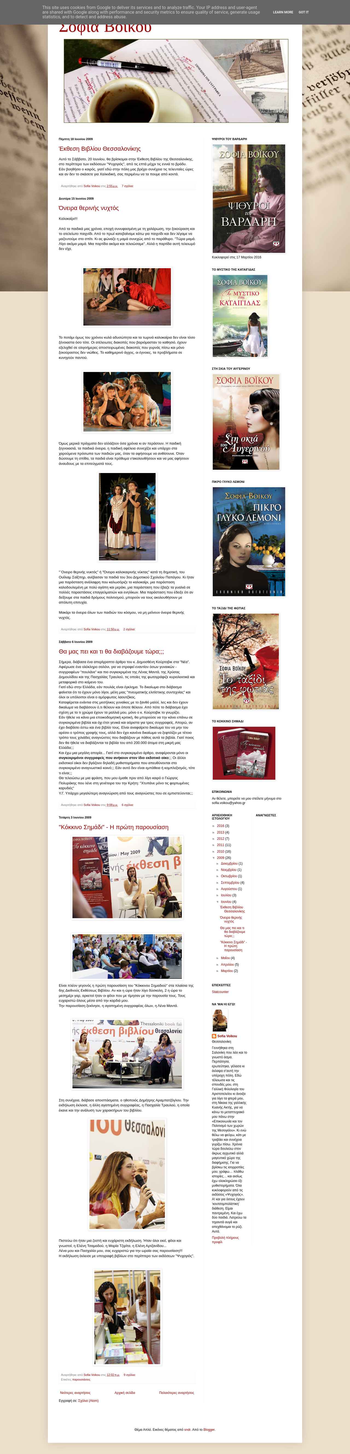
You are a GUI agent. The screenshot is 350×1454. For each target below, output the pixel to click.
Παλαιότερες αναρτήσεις (176, 1393)
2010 (221, 851)
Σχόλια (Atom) (88, 1401)
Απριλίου (228, 965)
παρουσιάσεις (81, 1379)
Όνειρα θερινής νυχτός (89, 208)
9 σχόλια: (130, 1374)
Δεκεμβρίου (230, 863)
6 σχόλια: (128, 804)
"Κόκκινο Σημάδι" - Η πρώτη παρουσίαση (113, 827)
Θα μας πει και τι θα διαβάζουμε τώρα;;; (111, 651)
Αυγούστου (229, 889)
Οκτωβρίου (229, 876)
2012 (221, 839)
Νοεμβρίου (229, 870)
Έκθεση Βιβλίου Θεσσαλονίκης (100, 148)
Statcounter (220, 992)
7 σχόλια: (128, 186)
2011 (221, 845)
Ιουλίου (226, 895)
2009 (221, 858)
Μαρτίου (227, 971)
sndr (187, 1430)
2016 (221, 826)
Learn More (283, 12)
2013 (221, 832)
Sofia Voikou (227, 1036)
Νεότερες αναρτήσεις (75, 1393)
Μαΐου (226, 958)
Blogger (209, 1430)
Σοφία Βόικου (105, 27)
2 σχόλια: (129, 629)
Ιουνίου (226, 902)
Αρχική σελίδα (125, 1393)
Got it (304, 12)
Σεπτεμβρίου (230, 883)
